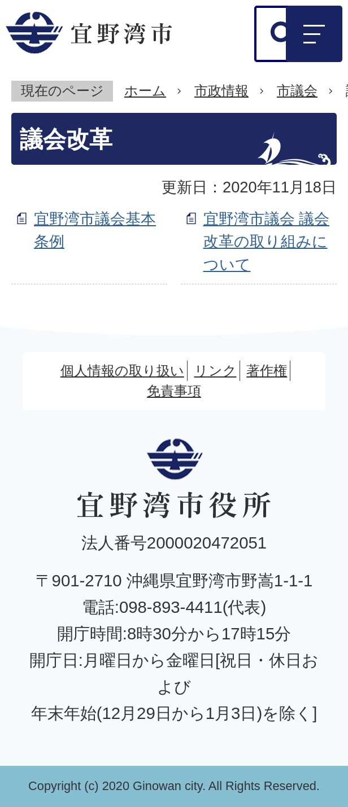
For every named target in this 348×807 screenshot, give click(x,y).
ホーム (145, 90)
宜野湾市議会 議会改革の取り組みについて (266, 242)
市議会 (297, 90)
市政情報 (221, 90)
